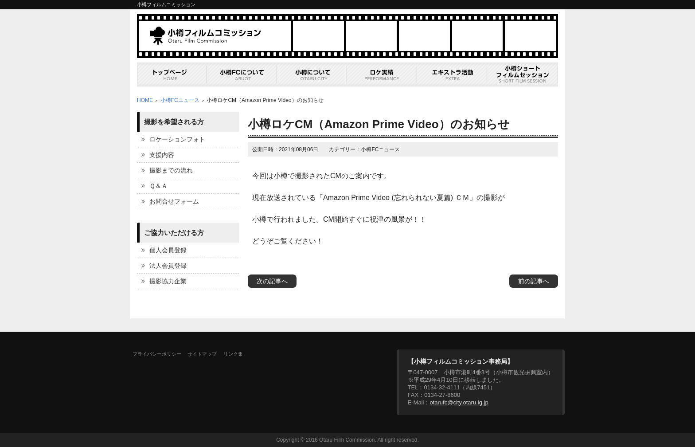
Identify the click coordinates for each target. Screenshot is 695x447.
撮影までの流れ (171, 170)
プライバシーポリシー (157, 354)
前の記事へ (533, 281)
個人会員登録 (168, 250)
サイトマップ (202, 354)
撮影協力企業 (168, 281)
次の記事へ (272, 281)
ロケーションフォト (177, 139)
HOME (145, 100)
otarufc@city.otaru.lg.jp (458, 402)
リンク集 (233, 354)
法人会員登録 (168, 265)
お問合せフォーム (174, 201)
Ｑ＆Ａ (158, 185)
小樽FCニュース (179, 100)
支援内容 (161, 154)
